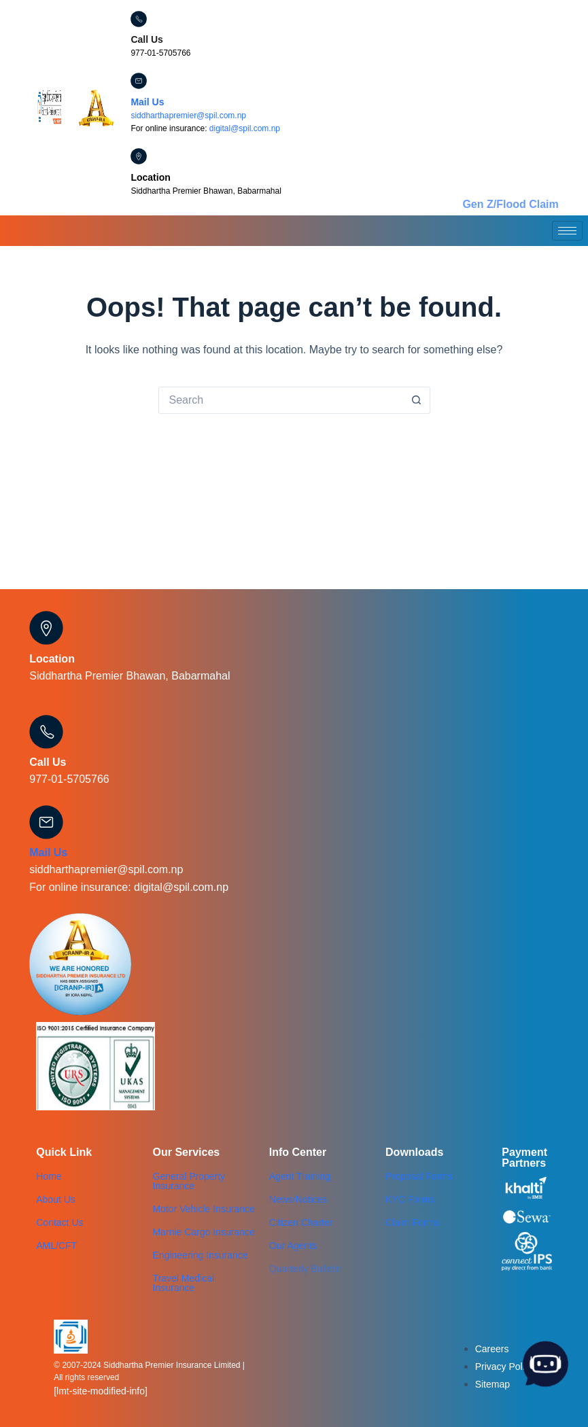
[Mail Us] (139, 81)
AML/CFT (56, 1245)
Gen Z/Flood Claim (510, 204)
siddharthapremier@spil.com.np (188, 115)
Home (48, 1176)
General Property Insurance (189, 1181)
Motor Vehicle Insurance (204, 1208)
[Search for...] (280, 400)
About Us (55, 1199)
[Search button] (416, 400)
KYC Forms (409, 1199)
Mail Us (147, 101)
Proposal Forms (419, 1176)
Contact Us (59, 1222)
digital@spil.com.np (244, 128)
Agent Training (299, 1176)
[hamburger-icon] (567, 231)
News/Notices (298, 1199)
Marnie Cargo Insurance (204, 1232)
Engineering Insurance (200, 1255)
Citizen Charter (300, 1222)
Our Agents (293, 1245)
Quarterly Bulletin (305, 1268)
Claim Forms (412, 1222)
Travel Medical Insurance (184, 1283)
